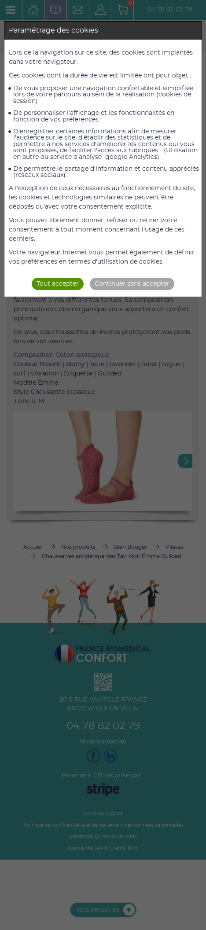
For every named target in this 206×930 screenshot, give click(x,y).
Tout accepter (58, 284)
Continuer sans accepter (132, 284)
